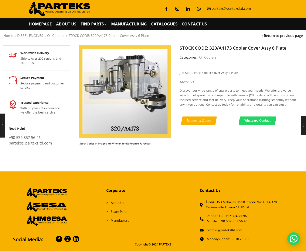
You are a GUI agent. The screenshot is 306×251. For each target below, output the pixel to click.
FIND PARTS (94, 24)
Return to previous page (283, 35)
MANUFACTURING (129, 24)
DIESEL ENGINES (30, 35)
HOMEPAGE (40, 24)
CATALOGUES (164, 24)
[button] (199, 120)
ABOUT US (66, 24)
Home (8, 35)
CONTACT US (194, 24)
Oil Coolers (56, 35)
